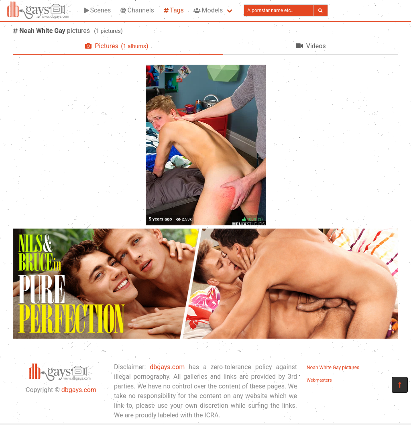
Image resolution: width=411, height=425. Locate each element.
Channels (137, 10)
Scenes (97, 10)
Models (208, 10)
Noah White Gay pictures (333, 367)
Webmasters (319, 380)
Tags (174, 10)
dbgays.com (78, 390)
